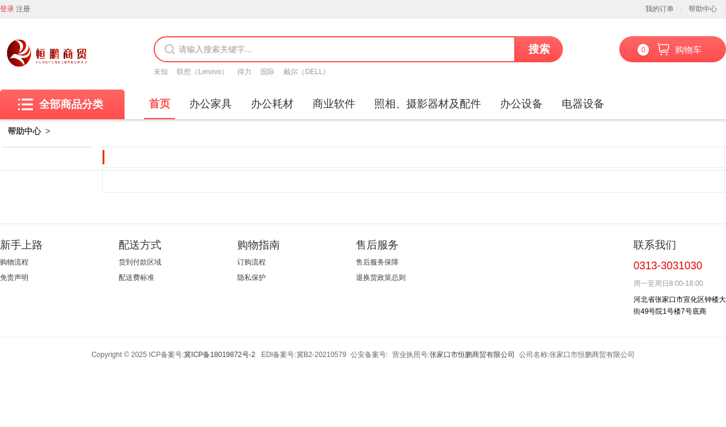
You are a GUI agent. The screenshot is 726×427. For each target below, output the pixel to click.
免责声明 (14, 277)
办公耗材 (272, 104)
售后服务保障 (377, 262)
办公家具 (210, 104)
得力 (244, 72)
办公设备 (521, 104)
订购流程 (251, 262)
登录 (7, 9)
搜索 (539, 49)
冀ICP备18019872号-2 (219, 354)
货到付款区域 (140, 262)
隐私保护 (251, 277)
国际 (267, 72)
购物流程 (14, 262)
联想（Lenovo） (202, 72)
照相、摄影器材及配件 (427, 104)
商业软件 (334, 104)
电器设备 (583, 104)
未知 (161, 72)
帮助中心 (703, 9)
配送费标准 (136, 277)
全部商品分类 (60, 104)
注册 (23, 9)
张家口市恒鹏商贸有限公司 (472, 354)
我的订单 (659, 9)
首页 (159, 104)
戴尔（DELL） (307, 72)
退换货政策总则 (381, 277)
